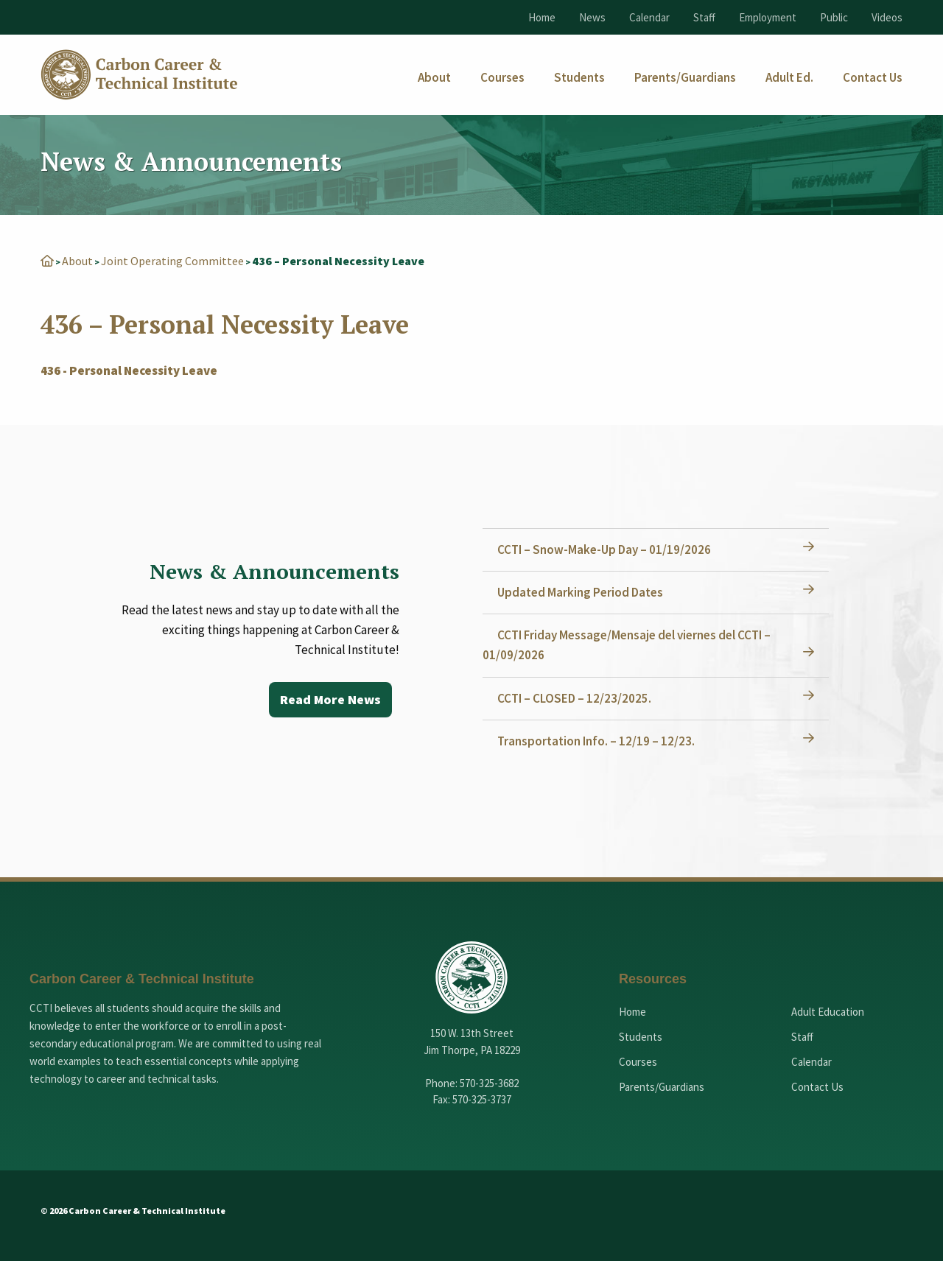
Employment (767, 17)
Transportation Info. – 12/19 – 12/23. (596, 741)
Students (640, 1037)
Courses (638, 1062)
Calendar (649, 17)
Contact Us (817, 1087)
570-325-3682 (489, 1083)
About (77, 260)
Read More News (330, 699)
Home (541, 17)
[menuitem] (434, 77)
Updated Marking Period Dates (580, 592)
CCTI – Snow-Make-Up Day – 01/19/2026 (604, 549)
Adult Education (827, 1012)
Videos (887, 17)
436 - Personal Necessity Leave (129, 370)
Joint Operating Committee (172, 260)
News (592, 17)
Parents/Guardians (661, 1087)
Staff (704, 17)
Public (834, 17)
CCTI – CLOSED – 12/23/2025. (574, 698)
